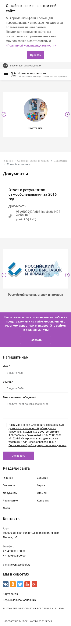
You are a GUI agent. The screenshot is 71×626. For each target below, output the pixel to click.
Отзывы (42, 492)
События (42, 477)
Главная (8, 477)
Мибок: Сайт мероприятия (35, 621)
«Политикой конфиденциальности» (31, 45)
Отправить (18, 455)
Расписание (10, 500)
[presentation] (4, 114)
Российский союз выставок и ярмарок (35, 294)
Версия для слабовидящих (25, 65)
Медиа (41, 485)
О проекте (9, 485)
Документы (10, 492)
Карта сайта (10, 593)
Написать (36, 339)
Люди (6, 508)
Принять (35, 55)
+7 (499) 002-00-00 (14, 555)
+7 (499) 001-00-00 (14, 551)
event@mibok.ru (20, 564)
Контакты (43, 500)
